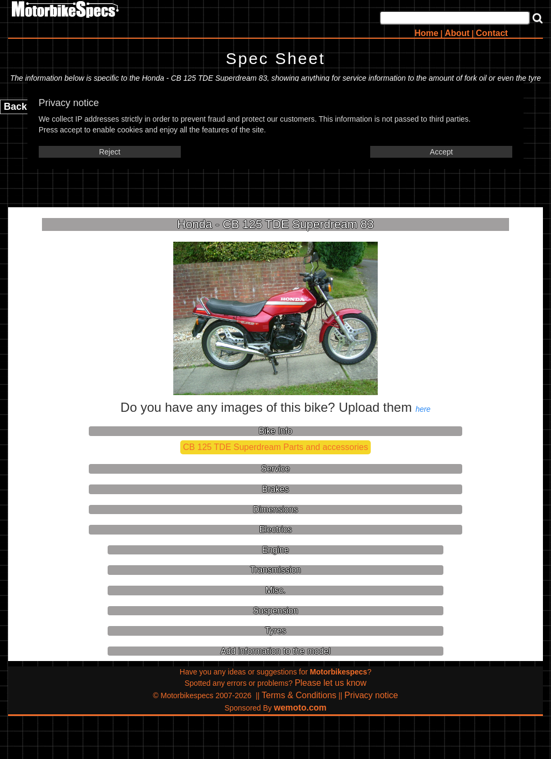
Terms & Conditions (299, 695)
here (422, 409)
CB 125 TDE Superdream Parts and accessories (275, 447)
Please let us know (330, 682)
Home (426, 33)
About (456, 33)
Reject (110, 151)
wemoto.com (300, 707)
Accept (441, 151)
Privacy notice (371, 695)
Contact (492, 33)
